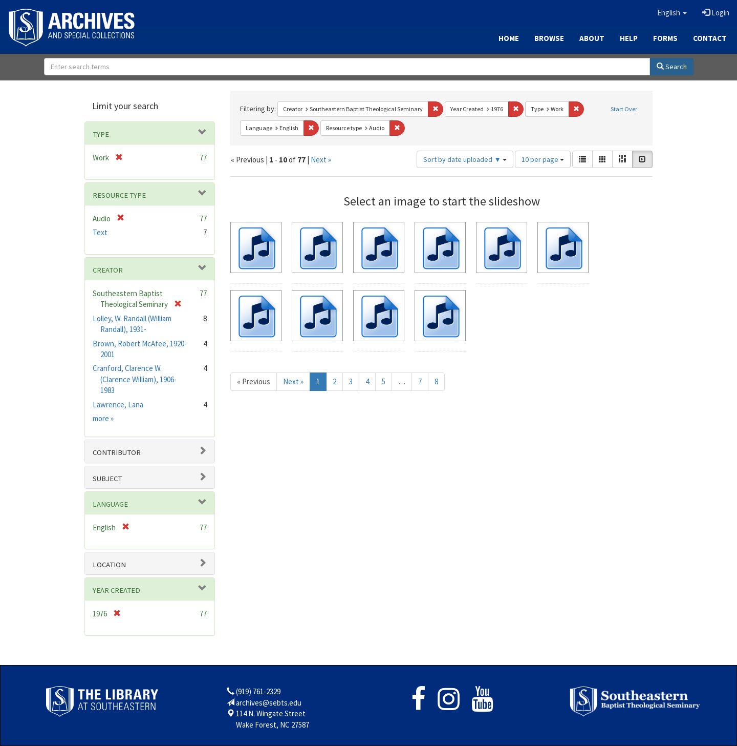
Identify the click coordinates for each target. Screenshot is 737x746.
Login (715, 12)
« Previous (253, 381)
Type (101, 134)
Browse (549, 38)
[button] (672, 13)
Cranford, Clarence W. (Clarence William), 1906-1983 (135, 379)
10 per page (543, 159)
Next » (321, 159)
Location (109, 564)
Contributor (117, 452)
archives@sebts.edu (268, 703)
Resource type (119, 195)
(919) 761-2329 (258, 691)
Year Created (116, 590)
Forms (665, 38)
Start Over (624, 109)
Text (100, 232)
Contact (710, 38)
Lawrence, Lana (118, 404)
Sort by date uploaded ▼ (465, 159)
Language (110, 504)
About (591, 38)
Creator (108, 270)
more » (103, 418)
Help (629, 38)
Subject (107, 478)
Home (508, 38)
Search (672, 66)
